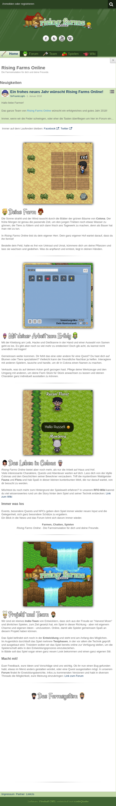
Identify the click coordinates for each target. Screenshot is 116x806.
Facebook (49, 128)
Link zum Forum (73, 675)
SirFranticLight (17, 96)
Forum (33, 53)
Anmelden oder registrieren (18, 3)
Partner (20, 794)
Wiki (93, 53)
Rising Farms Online (39, 110)
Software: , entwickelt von (58, 801)
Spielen (73, 53)
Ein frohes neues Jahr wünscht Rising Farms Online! (56, 92)
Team (53, 53)
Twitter (64, 128)
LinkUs (30, 794)
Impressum (7, 794)
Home (13, 53)
